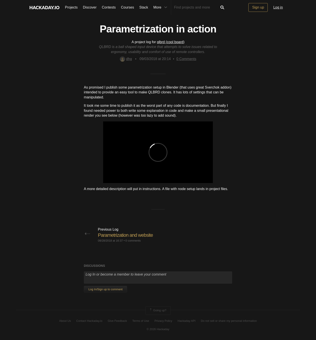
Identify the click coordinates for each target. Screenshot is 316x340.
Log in (278, 7)
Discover (90, 7)
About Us (65, 320)
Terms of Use (140, 320)
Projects (71, 7)
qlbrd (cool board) (170, 42)
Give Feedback (117, 320)
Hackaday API (187, 320)
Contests (109, 7)
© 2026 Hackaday (158, 329)
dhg (126, 59)
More (161, 7)
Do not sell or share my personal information (229, 320)
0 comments (133, 240)
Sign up (258, 7)
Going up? (158, 310)
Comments (186, 59)
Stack (143, 7)
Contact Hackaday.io (89, 320)
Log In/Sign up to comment (105, 289)
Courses (127, 7)
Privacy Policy (163, 320)
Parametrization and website (125, 235)
